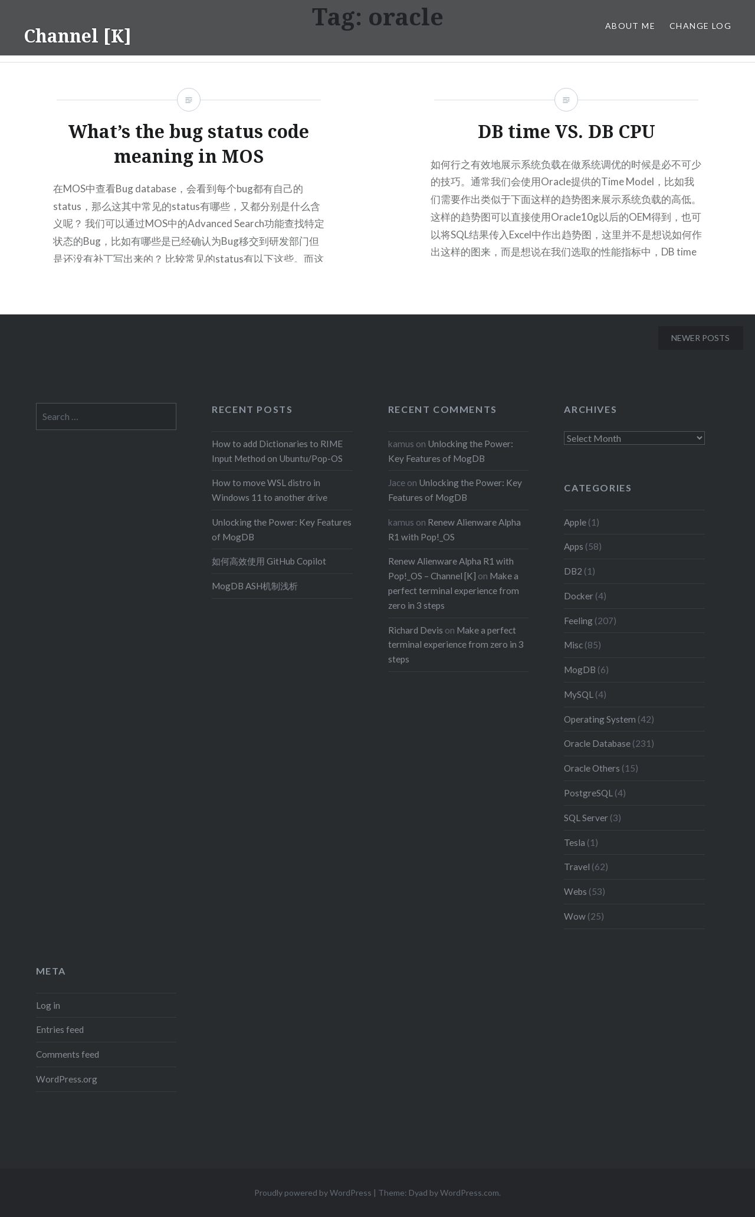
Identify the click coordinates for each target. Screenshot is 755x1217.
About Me (630, 26)
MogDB (580, 669)
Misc (573, 644)
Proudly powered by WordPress (313, 1193)
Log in (48, 1005)
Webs (575, 891)
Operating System (600, 719)
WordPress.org (66, 1079)
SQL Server (586, 817)
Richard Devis (415, 630)
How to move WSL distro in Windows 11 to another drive (269, 490)
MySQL (578, 694)
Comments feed (67, 1054)
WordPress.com (469, 1193)
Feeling (578, 620)
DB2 (573, 571)
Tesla (574, 842)
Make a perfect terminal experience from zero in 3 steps (453, 590)
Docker (578, 596)
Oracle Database (597, 743)
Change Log (700, 26)
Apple (575, 522)
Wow (575, 916)
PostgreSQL (588, 793)
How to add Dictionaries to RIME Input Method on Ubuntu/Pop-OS (277, 451)
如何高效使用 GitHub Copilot (269, 561)
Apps (573, 546)
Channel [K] (78, 36)
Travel (577, 866)
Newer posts (700, 338)
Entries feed (60, 1029)
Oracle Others (592, 768)
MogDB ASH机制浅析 (255, 585)
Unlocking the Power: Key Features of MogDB (282, 529)
